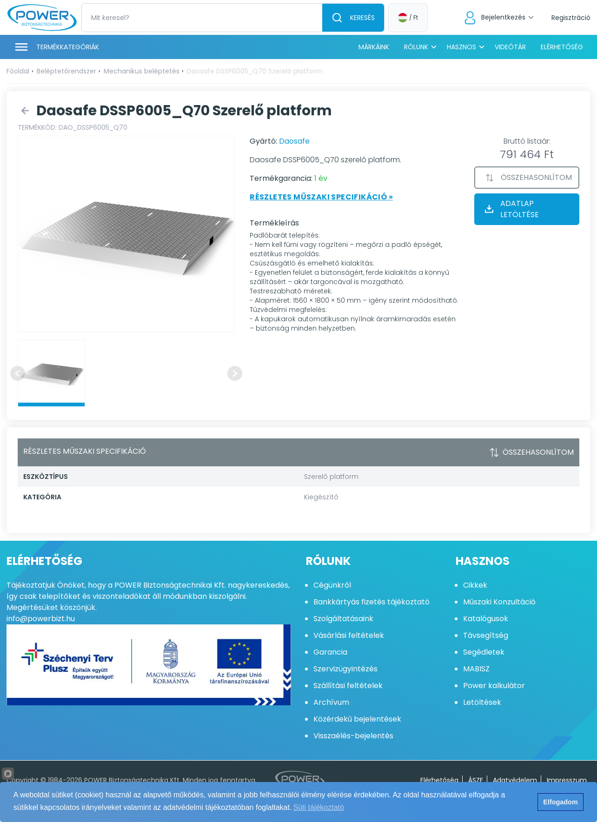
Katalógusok (485, 618)
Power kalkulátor (494, 685)
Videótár (510, 47)
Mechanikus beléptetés (141, 71)
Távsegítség (485, 635)
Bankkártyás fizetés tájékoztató (371, 602)
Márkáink (373, 47)
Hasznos (461, 47)
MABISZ (476, 668)
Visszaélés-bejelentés (353, 735)
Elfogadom (560, 802)
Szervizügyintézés (345, 668)
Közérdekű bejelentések (357, 719)
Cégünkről (332, 585)
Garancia (330, 652)
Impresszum (567, 780)
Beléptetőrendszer (66, 71)
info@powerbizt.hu (41, 618)
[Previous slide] (17, 373)
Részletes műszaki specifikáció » (321, 197)
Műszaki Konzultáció (499, 602)
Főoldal (18, 71)
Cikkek (475, 585)
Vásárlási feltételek (348, 635)
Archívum (331, 702)
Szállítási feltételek (348, 685)
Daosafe (294, 141)
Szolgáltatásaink (343, 618)
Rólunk (416, 47)
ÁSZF (475, 780)
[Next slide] (234, 373)
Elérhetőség (562, 47)
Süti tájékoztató (318, 807)
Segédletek (483, 652)
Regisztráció (570, 17)
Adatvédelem (515, 780)
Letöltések (482, 702)
